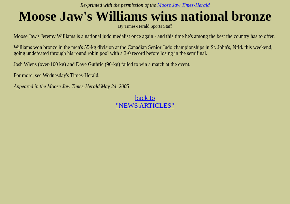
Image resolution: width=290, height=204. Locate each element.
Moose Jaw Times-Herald (183, 5)
